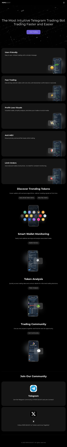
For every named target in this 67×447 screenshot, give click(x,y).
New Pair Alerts (43, 198)
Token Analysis (33, 288)
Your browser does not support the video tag (33, 26)
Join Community (33, 333)
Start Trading (33, 32)
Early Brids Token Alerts (26, 198)
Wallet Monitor (33, 243)
